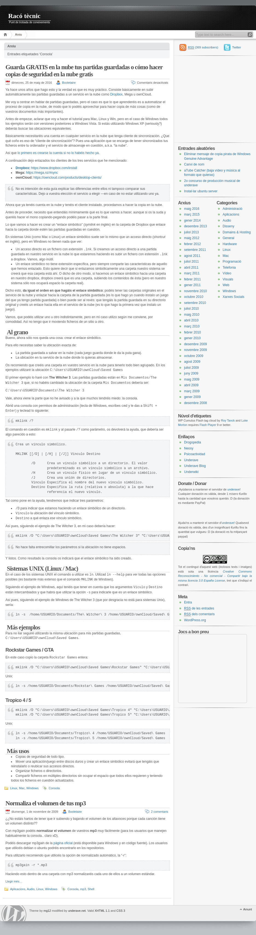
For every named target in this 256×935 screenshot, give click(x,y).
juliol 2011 (191, 261)
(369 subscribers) (203, 47)
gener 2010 (192, 338)
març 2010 (192, 326)
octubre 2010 (193, 297)
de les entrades (199, 608)
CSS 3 (121, 910)
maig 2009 (191, 379)
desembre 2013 (195, 226)
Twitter (236, 47)
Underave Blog (195, 466)
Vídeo (227, 273)
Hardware (230, 244)
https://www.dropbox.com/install (54, 168)
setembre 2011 (195, 250)
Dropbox (116, 94)
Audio (30, 889)
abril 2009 (191, 385)
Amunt (247, 909)
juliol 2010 (191, 308)
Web (226, 285)
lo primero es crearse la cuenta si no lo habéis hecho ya (58, 153)
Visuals (228, 279)
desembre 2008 (195, 403)
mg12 (47, 910)
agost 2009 (192, 362)
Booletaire (69, 82)
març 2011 (192, 273)
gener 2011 (192, 285)
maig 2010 (191, 314)
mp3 (83, 889)
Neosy (188, 448)
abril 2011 (191, 267)
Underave (191, 460)
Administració (232, 209)
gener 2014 (192, 220)
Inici (6, 34)
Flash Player (208, 424)
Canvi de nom (194, 164)
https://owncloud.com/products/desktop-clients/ (67, 177)
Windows (32, 788)
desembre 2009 (195, 344)
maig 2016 (191, 209)
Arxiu (18, 34)
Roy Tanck (228, 420)
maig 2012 (191, 238)
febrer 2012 (192, 244)
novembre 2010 (195, 291)
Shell (91, 889)
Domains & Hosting (237, 232)
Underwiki (191, 472)
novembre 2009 (195, 350)
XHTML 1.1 (102, 910)
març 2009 (192, 391)
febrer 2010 (192, 332)
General (228, 238)
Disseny (228, 226)
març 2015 (192, 214)
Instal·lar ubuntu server (200, 191)
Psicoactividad (194, 454)
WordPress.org (195, 620)
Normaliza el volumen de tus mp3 (45, 803)
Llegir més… (13, 881)
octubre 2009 (193, 356)
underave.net (77, 910)
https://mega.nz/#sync (42, 173)
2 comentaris (159, 811)
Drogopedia (192, 442)
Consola (54, 788)
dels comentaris (199, 614)
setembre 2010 (195, 303)
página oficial (62, 843)
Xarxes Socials (233, 297)
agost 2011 (192, 256)
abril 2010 (191, 320)
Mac (22, 788)
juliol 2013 (191, 232)
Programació (232, 261)
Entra (188, 602)
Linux (13, 788)
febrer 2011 (192, 279)
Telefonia (229, 267)
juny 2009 (191, 373)
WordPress (14, 913)
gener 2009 (192, 397)
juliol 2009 (191, 368)
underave (233, 489)
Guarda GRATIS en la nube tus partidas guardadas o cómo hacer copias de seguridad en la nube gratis (83, 71)
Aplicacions (17, 889)
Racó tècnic (24, 15)
